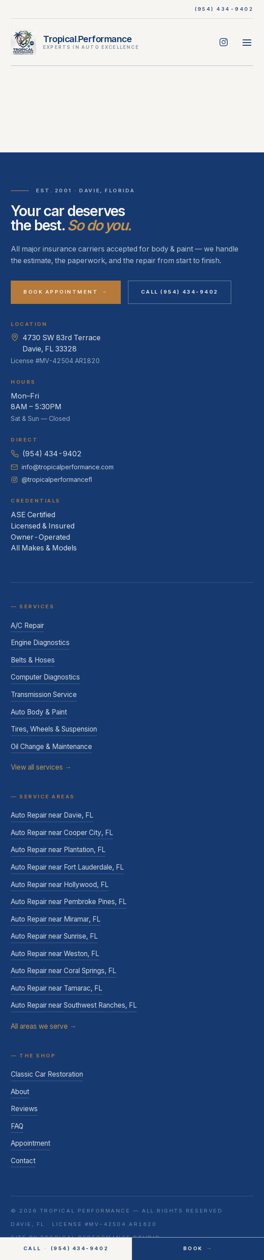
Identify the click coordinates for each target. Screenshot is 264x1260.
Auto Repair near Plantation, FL (58, 849)
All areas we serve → (43, 1026)
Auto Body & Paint (39, 712)
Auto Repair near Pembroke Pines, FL (69, 901)
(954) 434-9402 (224, 9)
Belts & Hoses (33, 660)
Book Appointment (65, 292)
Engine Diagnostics (40, 642)
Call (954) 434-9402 (179, 292)
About (20, 1091)
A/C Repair (27, 625)
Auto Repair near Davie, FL (52, 815)
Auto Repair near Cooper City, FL (62, 832)
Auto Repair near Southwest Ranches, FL (74, 1005)
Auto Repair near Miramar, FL (56, 919)
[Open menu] (247, 42)
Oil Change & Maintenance (51, 746)
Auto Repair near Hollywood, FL (60, 884)
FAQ (17, 1126)
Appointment (30, 1143)
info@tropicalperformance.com (62, 467)
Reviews (24, 1108)
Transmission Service (44, 694)
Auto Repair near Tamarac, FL (56, 988)
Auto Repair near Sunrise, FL (54, 936)
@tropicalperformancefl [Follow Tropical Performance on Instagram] (51, 479)
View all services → (41, 767)
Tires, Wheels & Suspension (54, 729)
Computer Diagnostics (45, 677)
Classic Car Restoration (47, 1074)
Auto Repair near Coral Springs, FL (63, 970)
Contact (23, 1160)
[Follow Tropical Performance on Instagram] (223, 42)
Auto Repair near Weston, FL (55, 953)
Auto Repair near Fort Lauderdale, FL (67, 867)
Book (198, 1249)
